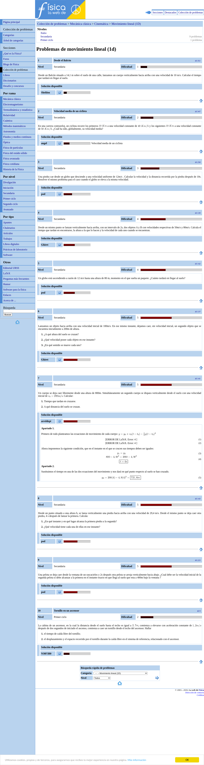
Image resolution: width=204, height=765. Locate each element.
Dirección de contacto (194, 692)
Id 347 (197, 111)
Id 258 (197, 162)
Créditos (200, 695)
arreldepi (46, 421)
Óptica (6, 142)
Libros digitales (11, 244)
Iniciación (8, 187)
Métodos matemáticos (14, 126)
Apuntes (7, 222)
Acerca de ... (9, 300)
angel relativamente (47, 144)
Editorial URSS (11, 268)
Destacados (170, 12)
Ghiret (44, 244)
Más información (137, 760)
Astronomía (9, 131)
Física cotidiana (11, 164)
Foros (6, 59)
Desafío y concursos (13, 86)
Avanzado (8, 209)
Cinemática (101, 23)
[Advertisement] (166, 5)
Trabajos (7, 238)
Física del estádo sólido (15, 153)
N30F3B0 (46, 653)
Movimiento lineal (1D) (126, 23)
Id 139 (197, 213)
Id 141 (197, 378)
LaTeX (6, 273)
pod (43, 194)
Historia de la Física (13, 169)
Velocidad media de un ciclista (106, 143)
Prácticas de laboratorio (15, 249)
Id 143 (197, 498)
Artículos (8, 233)
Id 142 (197, 263)
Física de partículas (13, 147)
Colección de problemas (190, 12)
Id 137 (197, 311)
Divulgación (9, 182)
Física (201, 690)
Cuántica (7, 120)
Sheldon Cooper (45, 93)
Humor (6, 284)
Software (7, 255)
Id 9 (198, 611)
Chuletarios (9, 228)
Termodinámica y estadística (17, 109)
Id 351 (197, 60)
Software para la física (14, 289)
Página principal (11, 22)
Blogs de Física (11, 64)
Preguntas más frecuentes (16, 278)
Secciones (158, 12)
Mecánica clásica (12, 99)
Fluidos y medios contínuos (17, 137)
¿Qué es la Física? (12, 53)
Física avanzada (11, 158)
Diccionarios (9, 80)
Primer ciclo (9, 198)
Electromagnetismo (13, 104)
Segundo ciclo (10, 204)
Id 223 (197, 560)
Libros (6, 75)
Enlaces (7, 295)
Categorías (8, 35)
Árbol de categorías (13, 40)
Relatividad (9, 115)
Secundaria (9, 193)
